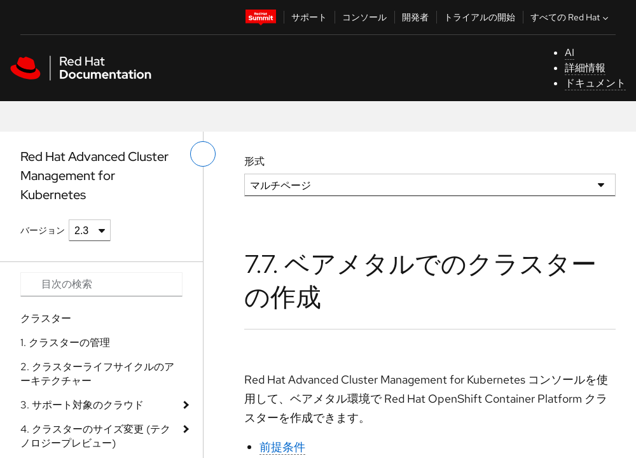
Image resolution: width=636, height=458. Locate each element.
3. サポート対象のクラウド (82, 405)
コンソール (364, 17)
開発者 (415, 17)
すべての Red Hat (570, 17)
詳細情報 (585, 67)
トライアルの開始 (479, 17)
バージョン (42, 230)
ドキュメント (595, 83)
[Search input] (101, 284)
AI (569, 52)
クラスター (45, 318)
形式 (254, 161)
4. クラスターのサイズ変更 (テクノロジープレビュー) (95, 436)
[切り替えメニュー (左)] (203, 154)
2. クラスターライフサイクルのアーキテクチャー (97, 373)
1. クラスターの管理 (65, 342)
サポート (309, 17)
